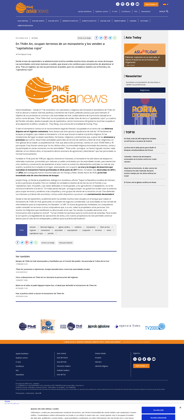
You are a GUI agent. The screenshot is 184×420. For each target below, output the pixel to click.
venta (109, 230)
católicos (78, 227)
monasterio (90, 227)
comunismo (45, 230)
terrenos (98, 230)
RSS (135, 11)
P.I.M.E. (115, 11)
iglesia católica (64, 227)
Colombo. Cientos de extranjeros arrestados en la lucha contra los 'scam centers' (140, 159)
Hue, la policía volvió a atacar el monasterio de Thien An (40, 293)
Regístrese (145, 90)
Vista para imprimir (65, 243)
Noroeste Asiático (70, 21)
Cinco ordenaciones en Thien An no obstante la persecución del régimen (47, 277)
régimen (33, 230)
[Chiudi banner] (180, 394)
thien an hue (105, 227)
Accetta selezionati (158, 405)
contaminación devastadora (100, 194)
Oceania (133, 21)
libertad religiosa (47, 227)
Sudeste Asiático (89, 21)
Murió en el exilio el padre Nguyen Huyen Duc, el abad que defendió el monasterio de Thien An (56, 285)
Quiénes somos (101, 11)
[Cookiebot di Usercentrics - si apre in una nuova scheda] (15, 415)
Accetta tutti (158, 397)
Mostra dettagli (123, 415)
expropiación (72, 230)
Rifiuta (158, 412)
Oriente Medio (120, 21)
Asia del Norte (38, 21)
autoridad (58, 230)
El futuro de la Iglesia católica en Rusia (140, 182)
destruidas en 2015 (106, 170)
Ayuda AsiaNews (85, 11)
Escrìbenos (126, 11)
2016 (20, 172)
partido (51, 233)
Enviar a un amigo (84, 38)
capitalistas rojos (36, 233)
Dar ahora (151, 4)
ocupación (86, 230)
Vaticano (144, 21)
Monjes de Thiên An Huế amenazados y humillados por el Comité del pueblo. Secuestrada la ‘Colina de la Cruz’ (62, 261)
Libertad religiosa (25, 25)
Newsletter (146, 11)
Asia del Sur (105, 21)
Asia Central (23, 21)
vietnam (33, 227)
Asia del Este (53, 21)
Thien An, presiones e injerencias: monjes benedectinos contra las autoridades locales (53, 269)
